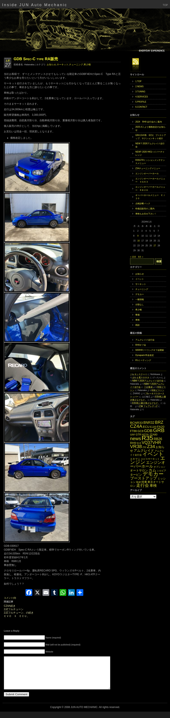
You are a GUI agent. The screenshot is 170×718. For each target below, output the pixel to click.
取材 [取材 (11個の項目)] (138, 482)
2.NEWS (139, 86)
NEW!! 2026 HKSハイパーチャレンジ (149, 153)
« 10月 (133, 257)
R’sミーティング (143, 360)
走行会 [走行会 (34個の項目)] (142, 485)
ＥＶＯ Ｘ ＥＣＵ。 (16, 616)
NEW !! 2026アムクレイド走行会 (149, 145)
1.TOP (138, 81)
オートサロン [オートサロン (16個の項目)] (139, 470)
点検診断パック (142, 203)
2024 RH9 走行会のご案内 (148, 122)
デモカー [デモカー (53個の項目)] (153, 474)
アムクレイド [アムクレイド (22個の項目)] (144, 450)
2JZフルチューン (13, 609)
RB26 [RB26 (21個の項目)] (158, 439)
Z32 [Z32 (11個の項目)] (144, 447)
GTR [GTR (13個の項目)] (138, 434)
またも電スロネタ (140, 377)
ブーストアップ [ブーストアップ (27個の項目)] (143, 478)
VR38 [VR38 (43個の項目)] (136, 446)
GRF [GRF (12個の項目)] (132, 434)
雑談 (137, 325)
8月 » (140, 257)
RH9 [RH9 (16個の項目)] (133, 443)
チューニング (76, 64)
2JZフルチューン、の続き (19, 612)
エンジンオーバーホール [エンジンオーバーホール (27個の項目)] (147, 464)
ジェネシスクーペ (138, 374)
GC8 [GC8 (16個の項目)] (140, 431)
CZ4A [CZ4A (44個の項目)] (136, 426)
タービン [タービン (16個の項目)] (136, 474)
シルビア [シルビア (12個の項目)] (161, 470)
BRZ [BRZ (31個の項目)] (159, 422)
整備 (137, 315)
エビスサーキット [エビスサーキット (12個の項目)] (150, 459)
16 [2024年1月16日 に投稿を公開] (138, 241)
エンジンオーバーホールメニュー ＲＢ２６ (150, 188)
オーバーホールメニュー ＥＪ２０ (150, 197)
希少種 (87, 64)
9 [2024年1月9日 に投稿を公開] (138, 236)
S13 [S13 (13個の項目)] (138, 443)
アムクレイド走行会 (144, 340)
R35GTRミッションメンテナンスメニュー (150, 161)
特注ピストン (158, 390)
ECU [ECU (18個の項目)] (146, 426)
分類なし (139, 304)
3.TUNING (140, 91)
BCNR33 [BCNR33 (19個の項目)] (136, 422)
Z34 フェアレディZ (148, 406)
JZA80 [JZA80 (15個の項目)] (153, 434)
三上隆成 (148, 387)
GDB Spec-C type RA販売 (36, 59)
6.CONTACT (141, 107)
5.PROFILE (140, 102)
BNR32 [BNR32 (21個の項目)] (148, 422)
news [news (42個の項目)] (135, 438)
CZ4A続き (10, 606)
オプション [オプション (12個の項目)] (159, 466)
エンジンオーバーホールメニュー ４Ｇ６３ (150, 180)
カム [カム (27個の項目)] (152, 470)
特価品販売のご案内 (144, 208)
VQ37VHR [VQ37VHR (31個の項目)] (151, 442)
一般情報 (139, 299)
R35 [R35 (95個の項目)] (147, 437)
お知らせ (51, 64)
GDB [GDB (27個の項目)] (148, 430)
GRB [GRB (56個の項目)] (159, 430)
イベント (139, 279)
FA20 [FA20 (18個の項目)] (160, 426)
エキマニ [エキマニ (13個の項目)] (135, 458)
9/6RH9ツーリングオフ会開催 (149, 350)
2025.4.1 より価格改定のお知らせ (150, 128)
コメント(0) (10, 598)
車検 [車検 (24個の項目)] (153, 485)
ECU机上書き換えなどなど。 (146, 403)
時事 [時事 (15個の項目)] (144, 482)
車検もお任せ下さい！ (146, 214)
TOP (165, 5)
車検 (137, 320)
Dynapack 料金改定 (144, 355)
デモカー (139, 294)
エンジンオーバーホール (147, 173)
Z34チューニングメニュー (147, 168)
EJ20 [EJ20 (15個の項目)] (153, 426)
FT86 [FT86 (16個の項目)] (133, 431)
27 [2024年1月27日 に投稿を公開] (155, 245)
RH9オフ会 (140, 345)
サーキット (62, 64)
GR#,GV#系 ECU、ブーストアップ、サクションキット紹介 (150, 137)
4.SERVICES (141, 97)
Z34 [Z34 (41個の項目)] (151, 446)
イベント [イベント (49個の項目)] (153, 454)
